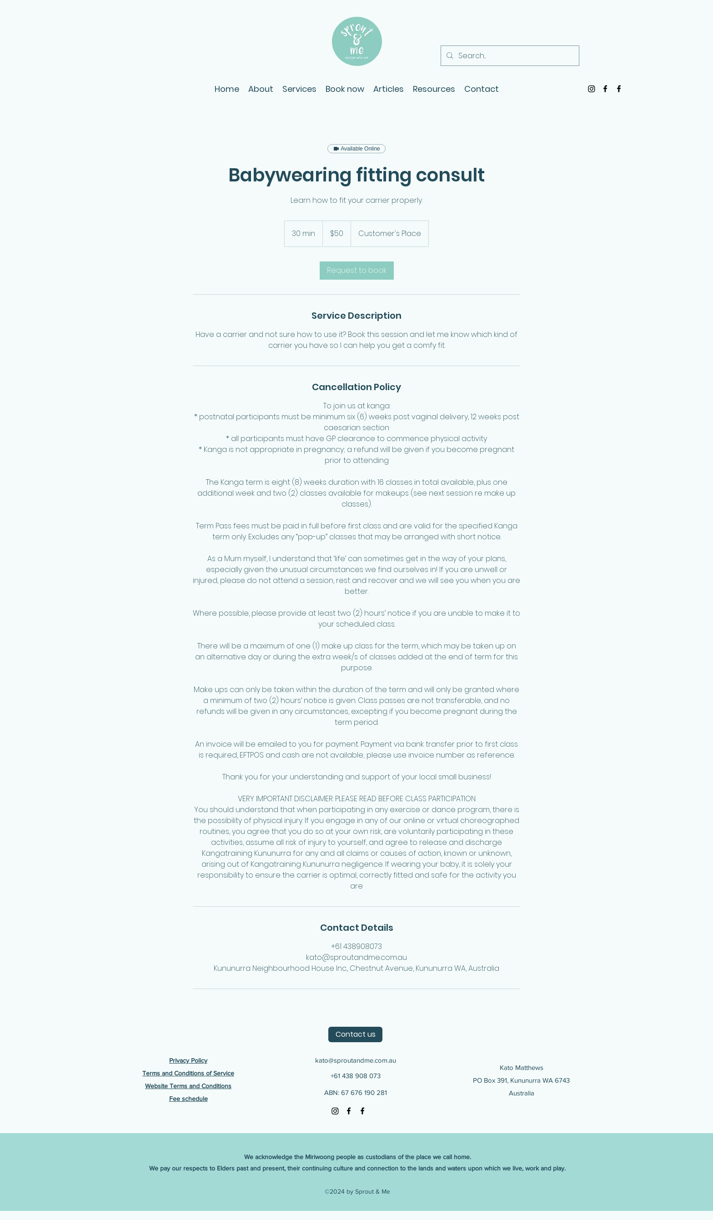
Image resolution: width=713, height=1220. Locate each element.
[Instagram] (591, 88)
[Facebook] (605, 88)
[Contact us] (355, 1034)
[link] (357, 270)
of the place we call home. (434, 1156)
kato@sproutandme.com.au (355, 1060)
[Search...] (509, 56)
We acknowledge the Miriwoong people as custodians (321, 1156)
